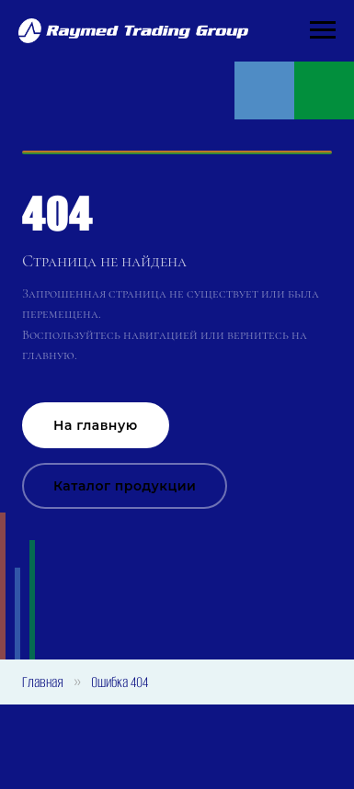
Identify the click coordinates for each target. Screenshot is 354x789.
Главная (42, 682)
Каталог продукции (124, 486)
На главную (95, 425)
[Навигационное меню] (323, 30)
